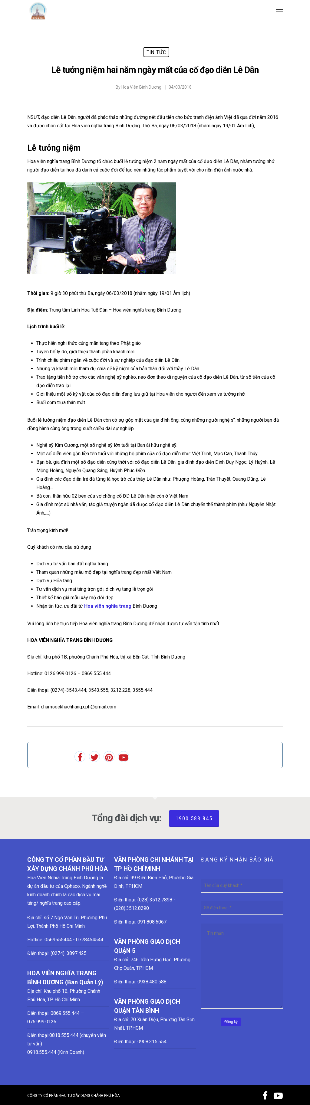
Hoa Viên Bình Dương (141, 87)
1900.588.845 (194, 818)
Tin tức (156, 52)
